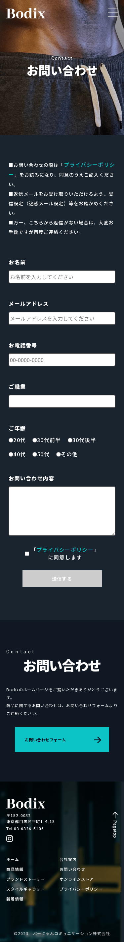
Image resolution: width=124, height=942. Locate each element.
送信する (62, 578)
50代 (43, 454)
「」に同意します (65, 553)
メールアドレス (29, 303)
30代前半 (49, 440)
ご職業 (17, 386)
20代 (19, 440)
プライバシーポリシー (65, 550)
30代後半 (84, 440)
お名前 (17, 262)
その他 (69, 454)
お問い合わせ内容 (31, 478)
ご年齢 (17, 428)
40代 (19, 454)
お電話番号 (23, 345)
